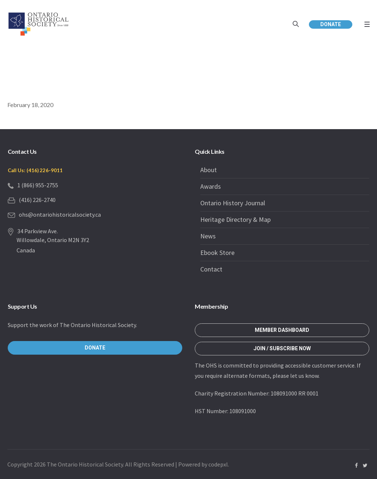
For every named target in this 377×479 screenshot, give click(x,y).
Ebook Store (217, 252)
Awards (210, 186)
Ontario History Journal (232, 203)
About (208, 170)
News (208, 236)
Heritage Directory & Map (235, 219)
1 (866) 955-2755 (37, 185)
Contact (211, 269)
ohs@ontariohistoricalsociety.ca (60, 214)
